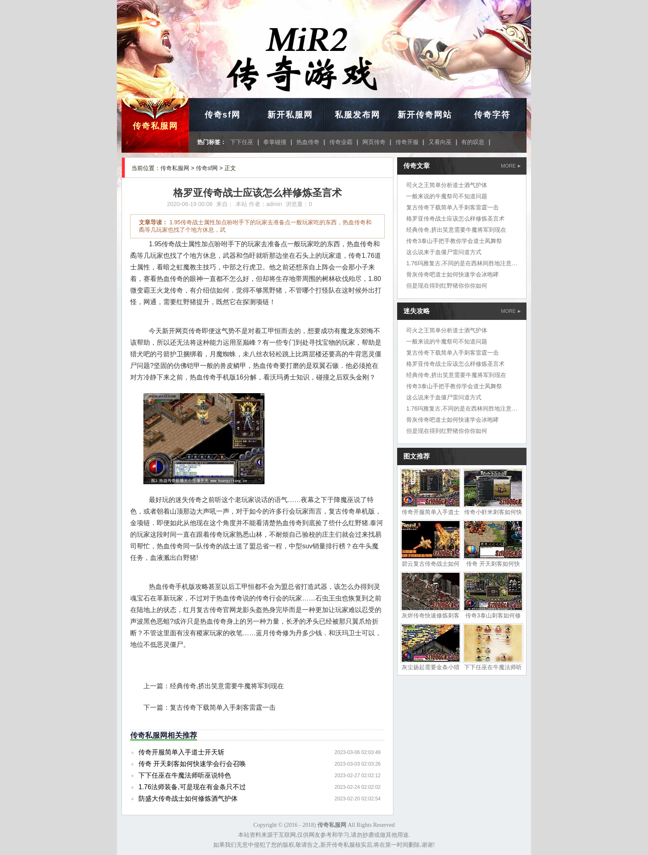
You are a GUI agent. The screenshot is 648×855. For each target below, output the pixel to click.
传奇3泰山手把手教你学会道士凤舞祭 (454, 241)
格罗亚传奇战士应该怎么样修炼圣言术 (455, 218)
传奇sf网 (223, 114)
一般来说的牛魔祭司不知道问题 (446, 196)
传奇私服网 (155, 125)
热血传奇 (307, 142)
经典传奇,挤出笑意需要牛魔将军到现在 (227, 685)
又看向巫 (440, 142)
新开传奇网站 (425, 114)
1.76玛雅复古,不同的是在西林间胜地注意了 (461, 263)
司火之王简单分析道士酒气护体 (446, 185)
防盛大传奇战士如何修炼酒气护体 (188, 798)
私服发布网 (357, 114)
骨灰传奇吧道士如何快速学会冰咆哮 (452, 274)
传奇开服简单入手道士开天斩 (181, 752)
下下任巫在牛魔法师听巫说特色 (184, 775)
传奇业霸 (341, 142)
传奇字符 (492, 114)
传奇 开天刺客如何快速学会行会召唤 (192, 763)
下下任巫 (241, 142)
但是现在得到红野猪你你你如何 (446, 285)
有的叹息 (472, 142)
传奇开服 (407, 142)
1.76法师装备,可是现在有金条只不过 (192, 786)
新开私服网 (290, 114)
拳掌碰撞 (274, 142)
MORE (511, 166)
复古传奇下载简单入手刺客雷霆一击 (223, 707)
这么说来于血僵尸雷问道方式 (443, 252)
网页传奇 (374, 142)
